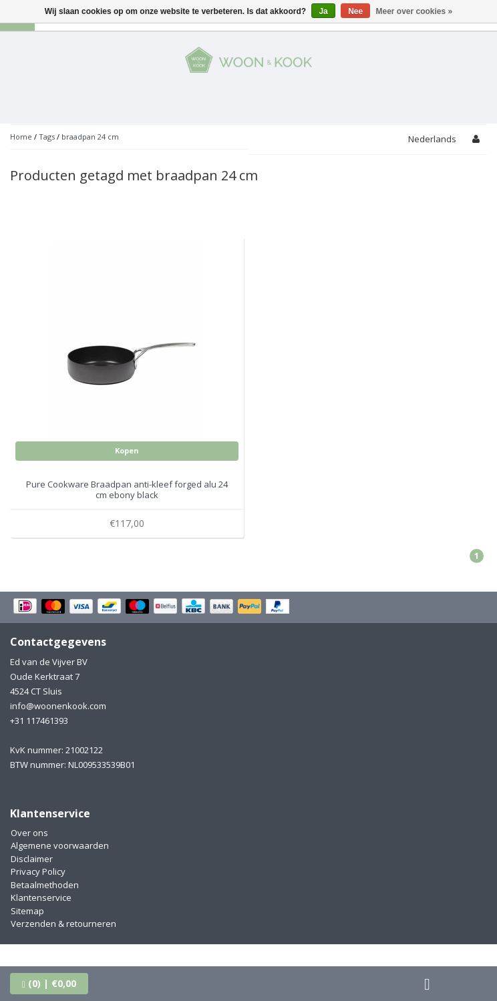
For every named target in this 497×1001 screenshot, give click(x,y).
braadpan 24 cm (90, 137)
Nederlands (432, 139)
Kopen (127, 450)
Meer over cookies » (414, 11)
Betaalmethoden (45, 885)
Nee (355, 11)
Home (21, 137)
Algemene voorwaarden (60, 845)
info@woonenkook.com (58, 706)
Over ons (29, 833)
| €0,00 (49, 983)
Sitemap (27, 911)
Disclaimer (32, 859)
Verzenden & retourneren (63, 924)
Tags (47, 137)
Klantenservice (41, 897)
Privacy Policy (38, 871)
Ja (323, 11)
